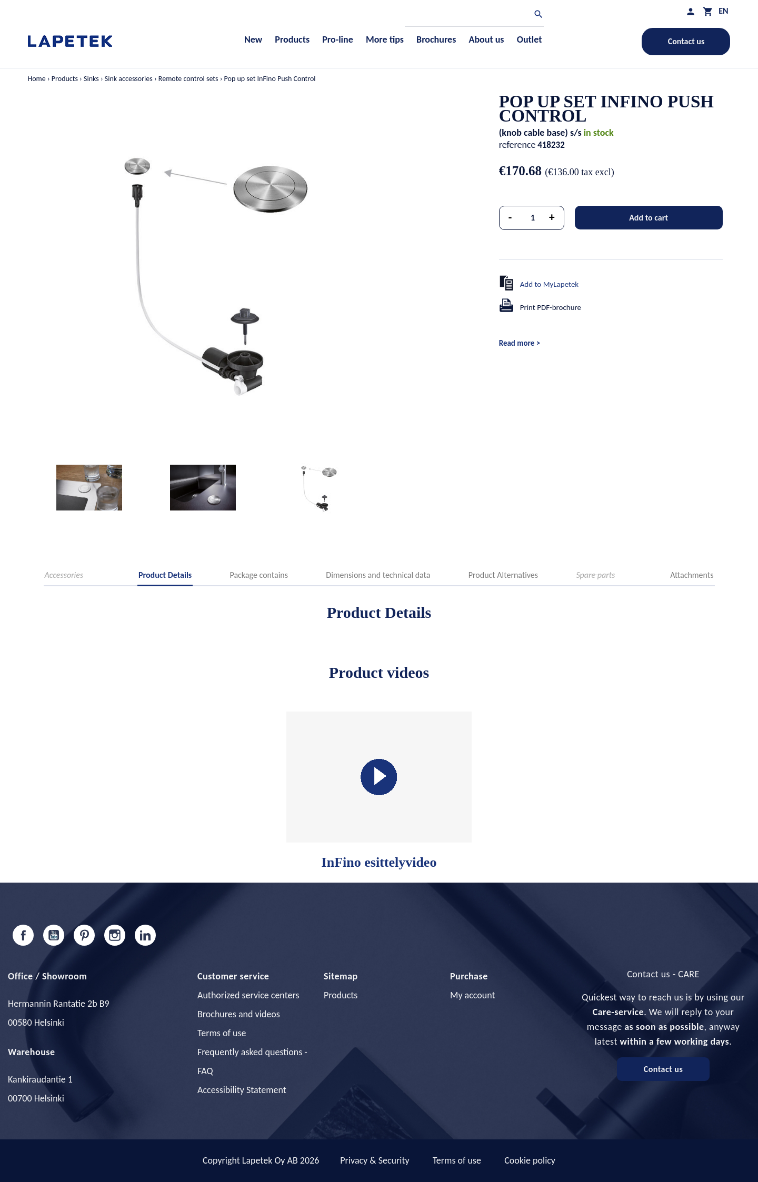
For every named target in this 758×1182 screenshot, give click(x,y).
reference (517, 144)
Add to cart (648, 218)
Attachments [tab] (691, 575)
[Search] (474, 15)
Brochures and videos (238, 1014)
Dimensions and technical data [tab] (378, 575)
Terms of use (221, 1033)
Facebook (23, 935)
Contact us (686, 41)
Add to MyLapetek (549, 284)
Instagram (114, 935)
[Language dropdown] (723, 11)
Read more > (519, 343)
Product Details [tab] (165, 575)
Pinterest (84, 935)
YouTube (53, 935)
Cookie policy (529, 1160)
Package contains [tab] (259, 575)
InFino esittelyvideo (379, 791)
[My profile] (690, 11)
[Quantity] (533, 217)
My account (472, 995)
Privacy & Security (374, 1160)
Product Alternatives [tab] (503, 575)
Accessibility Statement (241, 1090)
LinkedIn (145, 935)
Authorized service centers (248, 995)
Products (340, 995)
